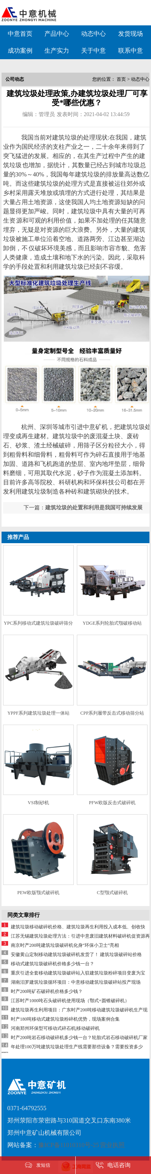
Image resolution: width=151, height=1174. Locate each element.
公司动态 (14, 79)
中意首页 (20, 33)
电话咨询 (119, 1165)
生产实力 (56, 50)
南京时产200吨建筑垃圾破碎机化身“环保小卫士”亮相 (70, 945)
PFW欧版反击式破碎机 (112, 802)
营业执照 (112, 1145)
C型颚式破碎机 (112, 892)
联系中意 (130, 50)
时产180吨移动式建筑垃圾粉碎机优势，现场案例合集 (65, 1019)
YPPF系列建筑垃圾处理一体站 (38, 713)
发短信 (43, 1165)
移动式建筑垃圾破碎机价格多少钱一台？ (52, 963)
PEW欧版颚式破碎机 (38, 892)
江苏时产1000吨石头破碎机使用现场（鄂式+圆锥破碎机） (70, 1000)
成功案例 (20, 50)
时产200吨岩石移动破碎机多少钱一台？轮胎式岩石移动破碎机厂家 (79, 1037)
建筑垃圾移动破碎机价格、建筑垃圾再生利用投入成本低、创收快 (78, 927)
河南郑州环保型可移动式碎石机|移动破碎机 (55, 1028)
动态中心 (93, 33)
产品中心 (56, 33)
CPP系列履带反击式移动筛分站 (112, 713)
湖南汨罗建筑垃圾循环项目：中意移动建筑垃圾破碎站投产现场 (76, 982)
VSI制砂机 (38, 802)
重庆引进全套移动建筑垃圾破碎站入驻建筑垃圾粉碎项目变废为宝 (78, 973)
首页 (121, 79)
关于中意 (93, 50)
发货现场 (130, 33)
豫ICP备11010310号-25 (68, 1145)
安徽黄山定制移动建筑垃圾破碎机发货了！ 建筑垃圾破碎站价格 (76, 954)
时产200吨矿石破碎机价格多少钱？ (47, 991)
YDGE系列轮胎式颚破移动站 (112, 623)
